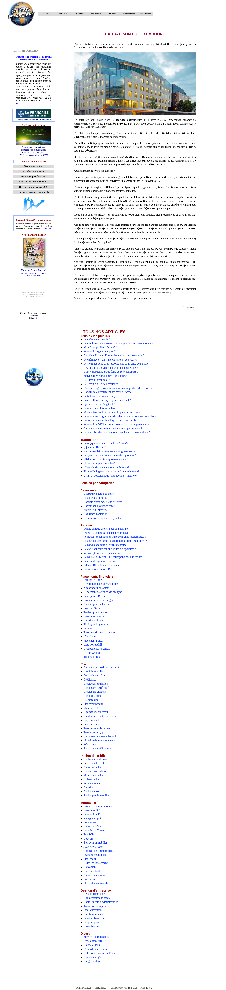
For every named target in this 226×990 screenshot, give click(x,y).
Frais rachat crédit (94, 763)
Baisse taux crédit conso (97, 748)
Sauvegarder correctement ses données (105, 375)
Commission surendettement (100, 736)
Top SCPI (89, 834)
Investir (63, 13)
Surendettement (92, 783)
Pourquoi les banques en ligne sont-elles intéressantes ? (115, 536)
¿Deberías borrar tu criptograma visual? (106, 459)
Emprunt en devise (94, 720)
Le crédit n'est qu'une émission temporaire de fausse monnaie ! (119, 343)
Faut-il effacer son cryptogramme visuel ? (107, 400)
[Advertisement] (33, 204)
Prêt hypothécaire (93, 703)
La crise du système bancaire (100, 561)
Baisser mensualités (95, 771)
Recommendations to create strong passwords (109, 451)
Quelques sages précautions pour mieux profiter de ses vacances (120, 388)
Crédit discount (92, 695)
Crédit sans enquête (95, 691)
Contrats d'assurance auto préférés (103, 501)
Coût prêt (89, 838)
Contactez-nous (83, 987)
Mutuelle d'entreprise (96, 509)
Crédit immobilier (94, 671)
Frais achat (90, 822)
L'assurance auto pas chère (99, 493)
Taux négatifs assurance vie (99, 632)
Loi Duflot (90, 879)
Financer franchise (94, 918)
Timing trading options (97, 624)
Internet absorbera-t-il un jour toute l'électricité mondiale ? (117, 432)
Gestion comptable (94, 893)
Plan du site (146, 987)
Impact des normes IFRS (98, 569)
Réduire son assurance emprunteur (103, 518)
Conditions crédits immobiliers (101, 716)
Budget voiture (92, 961)
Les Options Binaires (96, 596)
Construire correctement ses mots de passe (108, 391)
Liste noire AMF (93, 644)
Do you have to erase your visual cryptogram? (110, 455)
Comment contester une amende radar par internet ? (113, 428)
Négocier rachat (93, 767)
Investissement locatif (96, 854)
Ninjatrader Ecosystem (96, 587)
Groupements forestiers (97, 648)
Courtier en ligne (93, 620)
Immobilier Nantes (94, 830)
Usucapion (90, 866)
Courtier (88, 787)
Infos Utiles (145, 13)
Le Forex (89, 628)
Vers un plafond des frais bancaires (103, 553)
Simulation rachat (94, 775)
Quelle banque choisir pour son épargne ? (107, 528)
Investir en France (94, 616)
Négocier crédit (92, 826)
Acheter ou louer (93, 846)
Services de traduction (96, 936)
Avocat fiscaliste (93, 940)
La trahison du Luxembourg (99, 396)
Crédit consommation (96, 683)
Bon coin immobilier (95, 842)
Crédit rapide (91, 699)
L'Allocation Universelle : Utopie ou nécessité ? (111, 367)
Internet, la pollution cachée (99, 408)
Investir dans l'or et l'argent (99, 600)
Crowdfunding (92, 926)
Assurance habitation (95, 513)
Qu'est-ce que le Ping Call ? (99, 404)
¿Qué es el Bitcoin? (95, 447)
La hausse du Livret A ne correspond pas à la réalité (113, 557)
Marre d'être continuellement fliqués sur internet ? (112, 412)
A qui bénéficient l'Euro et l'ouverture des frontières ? (114, 355)
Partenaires (100, 987)
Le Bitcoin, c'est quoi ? (97, 379)
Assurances (95, 13)
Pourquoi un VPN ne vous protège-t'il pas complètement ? (116, 424)
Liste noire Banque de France (100, 953)
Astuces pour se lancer (96, 604)
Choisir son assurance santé (99, 505)
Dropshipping (91, 922)
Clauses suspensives (95, 875)
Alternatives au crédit (96, 711)
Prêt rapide (90, 744)
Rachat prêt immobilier (97, 795)
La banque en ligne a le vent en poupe (105, 544)
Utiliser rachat (92, 779)
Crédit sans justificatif (96, 687)
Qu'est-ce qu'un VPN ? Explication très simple (110, 420)
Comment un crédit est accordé (101, 667)
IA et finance (91, 636)
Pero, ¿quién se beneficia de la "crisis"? (106, 443)
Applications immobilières (99, 850)
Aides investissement (96, 862)
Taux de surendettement (97, 728)
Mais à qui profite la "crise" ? (100, 347)
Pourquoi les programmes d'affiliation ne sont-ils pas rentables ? (120, 416)
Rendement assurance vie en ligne (103, 592)
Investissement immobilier (99, 806)
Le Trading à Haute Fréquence (101, 383)
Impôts (112, 13)
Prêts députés (91, 724)
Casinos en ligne (93, 957)
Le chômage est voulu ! (97, 339)
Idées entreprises (93, 909)
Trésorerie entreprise (95, 906)
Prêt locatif (90, 858)
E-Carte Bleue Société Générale (102, 565)
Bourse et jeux (92, 945)
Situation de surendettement (99, 740)
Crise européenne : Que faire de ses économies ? (111, 371)
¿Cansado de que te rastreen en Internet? (106, 467)
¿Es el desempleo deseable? (99, 463)
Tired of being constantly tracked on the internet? (111, 471)
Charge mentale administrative (101, 901)
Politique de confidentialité (123, 987)
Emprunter (79, 13)
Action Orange (92, 652)
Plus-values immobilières (98, 883)
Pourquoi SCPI (92, 814)
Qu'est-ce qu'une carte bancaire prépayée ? (108, 532)
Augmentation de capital (97, 897)
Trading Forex (92, 656)
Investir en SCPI (93, 810)
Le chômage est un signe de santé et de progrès (110, 359)
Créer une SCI (92, 871)
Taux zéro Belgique (95, 732)
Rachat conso (91, 791)
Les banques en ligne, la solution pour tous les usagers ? (115, 540)
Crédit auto (90, 679)
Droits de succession (95, 949)
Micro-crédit (91, 708)
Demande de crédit (94, 675)
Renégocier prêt (93, 818)
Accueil (46, 13)
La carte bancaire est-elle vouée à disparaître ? (110, 549)
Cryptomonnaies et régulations (101, 583)
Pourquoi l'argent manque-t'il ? (101, 351)
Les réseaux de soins (95, 497)
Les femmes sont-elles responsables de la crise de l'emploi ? (117, 363)
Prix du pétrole (92, 608)
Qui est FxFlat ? (93, 579)
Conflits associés (93, 914)
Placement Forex (93, 640)
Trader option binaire (96, 612)
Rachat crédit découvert (97, 759)
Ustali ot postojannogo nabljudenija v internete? (111, 475)
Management (129, 13)
